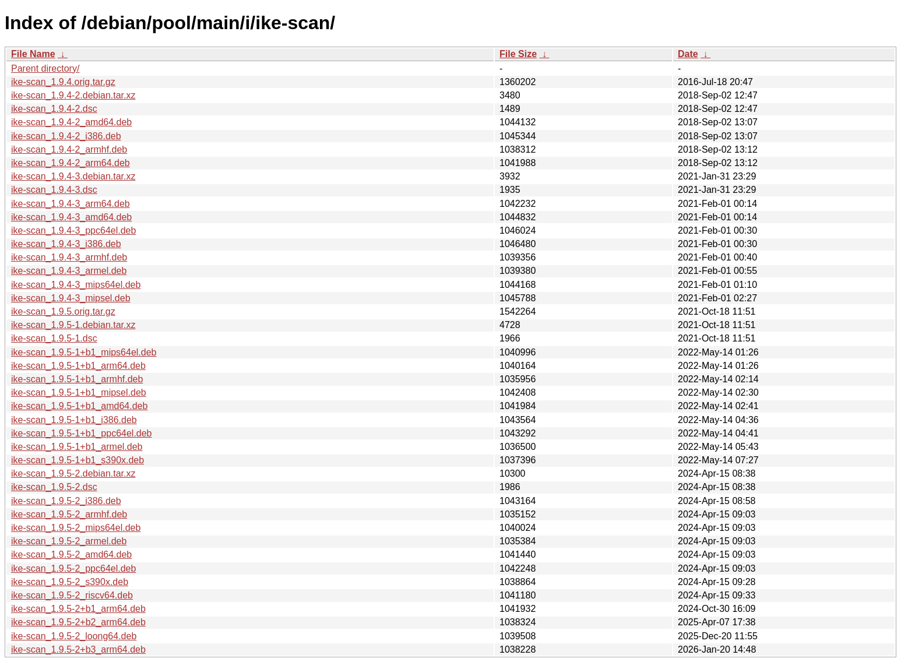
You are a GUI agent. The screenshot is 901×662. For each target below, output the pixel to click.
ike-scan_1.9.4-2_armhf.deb (69, 149)
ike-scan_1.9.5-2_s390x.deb (69, 582)
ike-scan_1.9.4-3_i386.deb (66, 244)
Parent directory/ (45, 68)
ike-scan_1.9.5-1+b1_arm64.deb (78, 366)
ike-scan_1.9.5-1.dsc (54, 338)
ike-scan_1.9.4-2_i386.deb (66, 136)
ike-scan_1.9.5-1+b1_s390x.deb (77, 460)
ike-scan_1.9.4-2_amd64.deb (71, 122)
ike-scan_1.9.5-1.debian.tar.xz (73, 325)
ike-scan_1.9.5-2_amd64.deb (71, 554)
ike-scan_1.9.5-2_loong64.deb (73, 636)
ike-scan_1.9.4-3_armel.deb (68, 271)
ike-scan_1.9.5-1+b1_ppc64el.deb (81, 433)
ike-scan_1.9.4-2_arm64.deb (70, 163)
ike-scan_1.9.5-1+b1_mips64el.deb (84, 352)
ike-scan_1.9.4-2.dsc (54, 109)
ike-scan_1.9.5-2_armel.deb (68, 541)
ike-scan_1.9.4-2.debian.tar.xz (73, 95)
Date (688, 54)
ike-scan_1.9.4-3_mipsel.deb (71, 298)
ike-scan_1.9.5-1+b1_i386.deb (74, 420)
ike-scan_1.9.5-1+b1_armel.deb (76, 447)
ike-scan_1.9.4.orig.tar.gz (63, 82)
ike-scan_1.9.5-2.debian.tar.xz (73, 473)
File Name (33, 54)
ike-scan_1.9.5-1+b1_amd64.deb (79, 406)
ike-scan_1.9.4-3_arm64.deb (70, 204)
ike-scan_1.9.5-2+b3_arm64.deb (78, 649)
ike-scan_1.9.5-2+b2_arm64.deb (78, 622)
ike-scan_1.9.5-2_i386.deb (66, 501)
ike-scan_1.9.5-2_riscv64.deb (72, 595)
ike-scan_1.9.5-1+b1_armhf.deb (77, 379)
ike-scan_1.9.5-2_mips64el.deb (75, 528)
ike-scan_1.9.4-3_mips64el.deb (75, 285)
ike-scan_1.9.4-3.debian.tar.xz (73, 176)
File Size (518, 54)
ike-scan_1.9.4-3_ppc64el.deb (73, 230)
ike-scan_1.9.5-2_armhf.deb (69, 514)
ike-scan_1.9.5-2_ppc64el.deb (73, 568)
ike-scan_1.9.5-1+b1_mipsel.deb (78, 392)
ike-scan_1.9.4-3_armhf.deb (69, 257)
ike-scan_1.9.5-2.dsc (54, 487)
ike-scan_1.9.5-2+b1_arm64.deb (78, 609)
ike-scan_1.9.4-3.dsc (54, 190)
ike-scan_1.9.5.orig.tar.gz (63, 311)
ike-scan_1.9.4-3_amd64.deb (71, 217)
